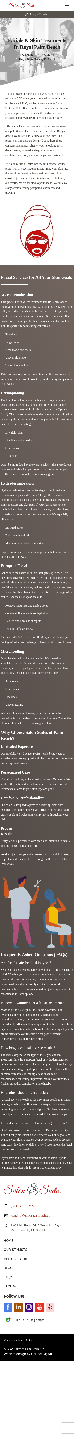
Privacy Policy (24, 1340)
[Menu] (66, 5)
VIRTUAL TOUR (15, 1259)
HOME (8, 1240)
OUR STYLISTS (15, 1250)
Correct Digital (41, 1354)
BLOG (8, 1268)
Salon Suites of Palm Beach (23, 1348)
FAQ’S (8, 1277)
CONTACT (11, 1286)
